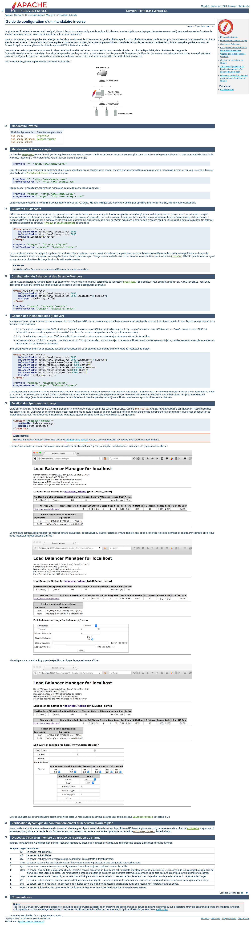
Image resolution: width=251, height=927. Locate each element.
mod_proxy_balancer (23, 139)
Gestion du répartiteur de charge (34, 403)
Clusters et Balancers (230, 44)
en (208, 26)
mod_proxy (17, 136)
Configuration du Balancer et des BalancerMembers (233, 49)
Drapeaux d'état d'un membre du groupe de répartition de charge (233, 78)
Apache (8, 15)
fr (213, 26)
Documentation (37, 15)
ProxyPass (43, 136)
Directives (215, 6)
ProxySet (176, 256)
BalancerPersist (143, 817)
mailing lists (162, 909)
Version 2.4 (51, 15)
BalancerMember (46, 139)
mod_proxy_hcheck (21, 142)
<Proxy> (49, 223)
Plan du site (243, 6)
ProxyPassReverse (37, 173)
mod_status (141, 409)
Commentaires (227, 89)
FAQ (224, 6)
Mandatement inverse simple (233, 40)
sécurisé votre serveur (77, 439)
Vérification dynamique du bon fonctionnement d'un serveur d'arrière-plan (232, 69)
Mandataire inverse (229, 37)
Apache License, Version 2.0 (31, 921)
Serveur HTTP (21, 15)
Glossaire (231, 6)
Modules (205, 6)
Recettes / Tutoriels (68, 15)
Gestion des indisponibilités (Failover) (38, 315)
